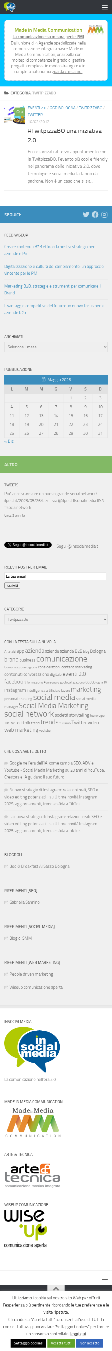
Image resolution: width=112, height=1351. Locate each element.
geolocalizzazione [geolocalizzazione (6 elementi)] (72, 682)
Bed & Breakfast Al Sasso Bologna (39, 865)
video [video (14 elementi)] (93, 722)
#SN (100, 500)
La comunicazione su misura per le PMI (48, 36)
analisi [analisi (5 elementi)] (12, 651)
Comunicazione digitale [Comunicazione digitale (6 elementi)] (20, 667)
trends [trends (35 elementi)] (50, 721)
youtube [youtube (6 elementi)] (45, 730)
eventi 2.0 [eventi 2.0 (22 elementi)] (74, 673)
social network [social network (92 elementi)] (29, 713)
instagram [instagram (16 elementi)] (15, 690)
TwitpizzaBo (90, 108)
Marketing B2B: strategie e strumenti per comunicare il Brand (52, 290)
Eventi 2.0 (37, 108)
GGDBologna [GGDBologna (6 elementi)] (94, 682)
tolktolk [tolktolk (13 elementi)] (22, 722)
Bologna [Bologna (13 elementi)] (98, 650)
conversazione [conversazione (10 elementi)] (36, 673)
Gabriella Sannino (24, 901)
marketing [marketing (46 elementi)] (86, 689)
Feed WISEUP (16, 235)
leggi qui (78, 1333)
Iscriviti (12, 585)
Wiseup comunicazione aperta (36, 986)
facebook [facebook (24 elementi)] (15, 680)
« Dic (9, 441)
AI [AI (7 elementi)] (5, 651)
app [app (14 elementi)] (20, 650)
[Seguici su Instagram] (104, 214)
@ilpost (65, 500)
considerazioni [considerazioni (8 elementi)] (49, 666)
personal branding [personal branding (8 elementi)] (18, 698)
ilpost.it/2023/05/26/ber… (27, 500)
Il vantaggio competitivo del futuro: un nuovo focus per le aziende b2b (54, 309)
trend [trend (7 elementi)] (35, 722)
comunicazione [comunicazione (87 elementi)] (61, 658)
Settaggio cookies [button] (28, 1343)
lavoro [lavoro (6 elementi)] (65, 690)
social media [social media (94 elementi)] (54, 697)
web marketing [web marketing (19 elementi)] (21, 729)
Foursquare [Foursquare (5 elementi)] (51, 682)
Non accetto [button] (89, 1343)
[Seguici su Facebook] (95, 214)
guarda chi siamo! (67, 71)
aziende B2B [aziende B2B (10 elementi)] (71, 650)
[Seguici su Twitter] (86, 214)
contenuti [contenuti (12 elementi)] (13, 673)
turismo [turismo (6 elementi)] (65, 723)
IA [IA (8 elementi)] (105, 681)
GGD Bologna (62, 108)
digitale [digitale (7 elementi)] (56, 674)
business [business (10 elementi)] (27, 659)
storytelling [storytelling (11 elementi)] (79, 714)
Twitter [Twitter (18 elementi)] (79, 722)
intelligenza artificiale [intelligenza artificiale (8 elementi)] (43, 690)
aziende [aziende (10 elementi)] (52, 650)
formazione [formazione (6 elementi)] (35, 682)
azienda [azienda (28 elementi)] (34, 650)
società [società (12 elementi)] (61, 714)
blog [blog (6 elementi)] (86, 651)
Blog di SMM (20, 937)
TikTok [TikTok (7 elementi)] (9, 722)
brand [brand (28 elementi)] (11, 658)
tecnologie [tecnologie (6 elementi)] (97, 715)
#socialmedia (84, 500)
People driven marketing (31, 973)
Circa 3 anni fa (14, 515)
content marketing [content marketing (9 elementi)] (76, 666)
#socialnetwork (17, 507)
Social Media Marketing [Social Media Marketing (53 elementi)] (53, 705)
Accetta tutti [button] (61, 1343)
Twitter (35, 114)
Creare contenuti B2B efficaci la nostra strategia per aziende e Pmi (49, 250)
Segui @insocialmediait (77, 545)
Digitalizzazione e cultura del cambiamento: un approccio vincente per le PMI (54, 270)
